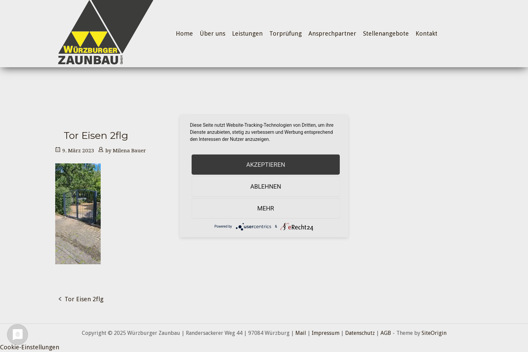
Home (184, 33)
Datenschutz (360, 333)
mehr (265, 207)
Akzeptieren (265, 164)
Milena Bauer (129, 151)
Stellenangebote (386, 33)
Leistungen (247, 33)
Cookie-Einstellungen (29, 347)
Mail (300, 333)
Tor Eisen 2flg (84, 299)
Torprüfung (285, 33)
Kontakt (426, 33)
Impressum (325, 333)
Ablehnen (265, 186)
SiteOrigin (434, 333)
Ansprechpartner (332, 33)
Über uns (212, 33)
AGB (386, 333)
